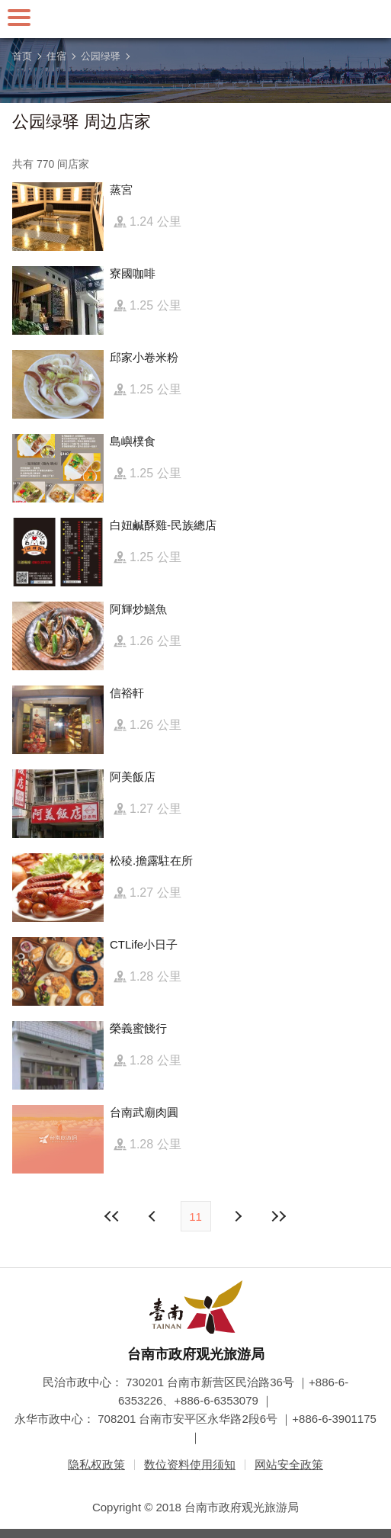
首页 (22, 56)
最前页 (112, 1216)
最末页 (279, 1216)
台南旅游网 (195, 19)
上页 (238, 1216)
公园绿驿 (100, 56)
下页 (154, 1216)
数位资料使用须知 (190, 1464)
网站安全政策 (289, 1464)
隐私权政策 (96, 1464)
